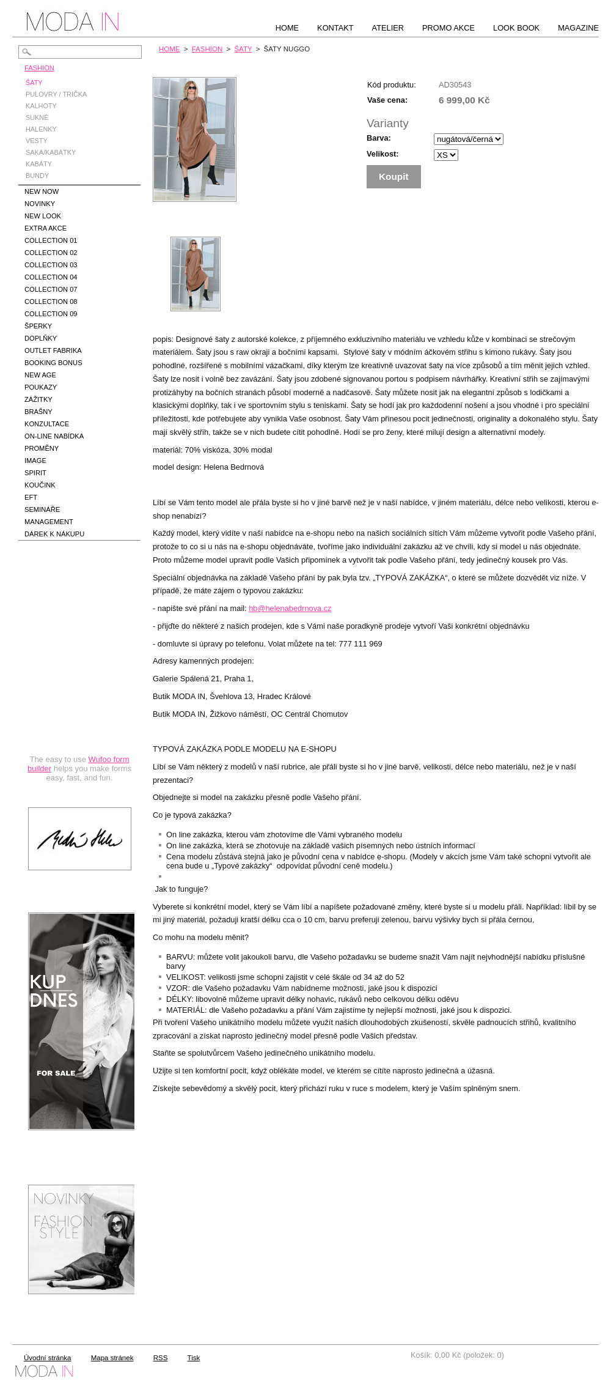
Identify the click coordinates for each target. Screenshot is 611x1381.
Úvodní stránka (47, 1357)
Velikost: (383, 153)
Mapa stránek (112, 1357)
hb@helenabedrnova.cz (290, 608)
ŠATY (243, 49)
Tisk (194, 1357)
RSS (160, 1357)
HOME (169, 49)
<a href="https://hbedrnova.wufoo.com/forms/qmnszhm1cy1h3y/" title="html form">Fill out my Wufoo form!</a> (79, 675)
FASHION (207, 49)
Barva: (379, 138)
